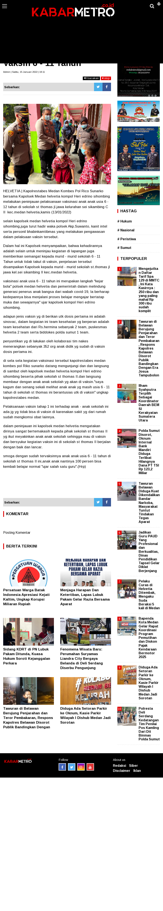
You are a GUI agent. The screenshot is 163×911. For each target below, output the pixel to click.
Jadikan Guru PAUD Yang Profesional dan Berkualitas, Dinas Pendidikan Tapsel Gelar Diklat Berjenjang (149, 552)
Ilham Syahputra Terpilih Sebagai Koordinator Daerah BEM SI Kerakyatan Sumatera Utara (149, 403)
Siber (133, 765)
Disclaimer (121, 770)
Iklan (137, 770)
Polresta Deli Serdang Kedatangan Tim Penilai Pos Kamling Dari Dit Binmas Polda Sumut (149, 724)
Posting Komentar (16, 532)
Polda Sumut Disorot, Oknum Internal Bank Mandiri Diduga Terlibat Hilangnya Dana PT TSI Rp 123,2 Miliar (149, 452)
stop (106, 78)
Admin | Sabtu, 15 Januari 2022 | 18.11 (24, 72)
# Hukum (124, 221)
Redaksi (119, 765)
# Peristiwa (126, 239)
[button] (159, 2)
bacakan (91, 78)
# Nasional (125, 230)
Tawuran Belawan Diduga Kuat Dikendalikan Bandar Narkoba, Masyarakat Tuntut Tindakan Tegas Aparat (149, 503)
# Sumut (124, 248)
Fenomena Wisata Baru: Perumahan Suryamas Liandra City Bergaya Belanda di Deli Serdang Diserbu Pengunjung (81, 658)
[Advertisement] (81, 31)
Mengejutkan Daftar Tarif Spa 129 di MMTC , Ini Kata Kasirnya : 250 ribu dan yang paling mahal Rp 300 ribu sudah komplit (149, 290)
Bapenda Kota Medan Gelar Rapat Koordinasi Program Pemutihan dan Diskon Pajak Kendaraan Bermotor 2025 (148, 638)
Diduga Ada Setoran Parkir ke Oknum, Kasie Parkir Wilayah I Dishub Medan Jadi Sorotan (149, 682)
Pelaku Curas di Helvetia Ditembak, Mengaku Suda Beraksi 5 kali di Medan (149, 594)
